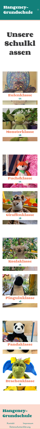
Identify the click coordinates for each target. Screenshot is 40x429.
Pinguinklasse (20, 298)
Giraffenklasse (20, 214)
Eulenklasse (20, 95)
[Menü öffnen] (38, 9)
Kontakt (11, 423)
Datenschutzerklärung (20, 427)
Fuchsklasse (20, 178)
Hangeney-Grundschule (18, 9)
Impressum (28, 423)
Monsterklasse (20, 131)
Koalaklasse (20, 261)
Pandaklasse (20, 344)
